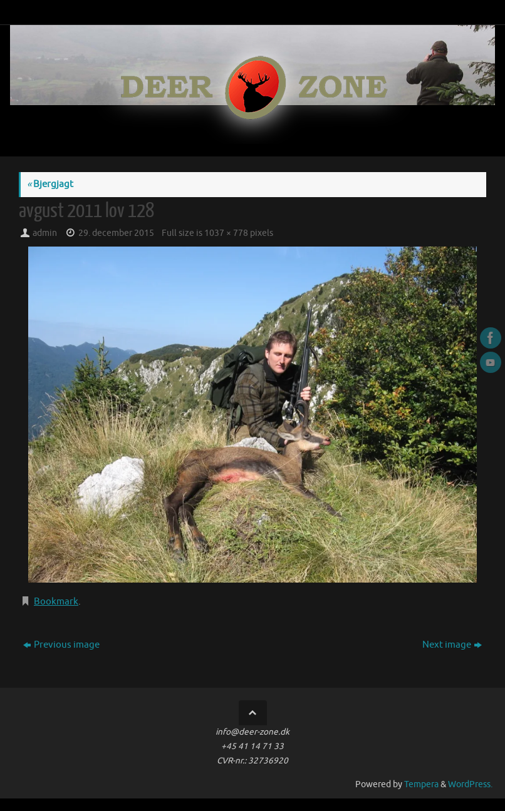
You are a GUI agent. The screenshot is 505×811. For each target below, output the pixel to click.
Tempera (421, 784)
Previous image (61, 645)
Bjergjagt (50, 184)
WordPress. (470, 784)
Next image (452, 645)
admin (45, 233)
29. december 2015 (116, 233)
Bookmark (56, 602)
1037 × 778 (226, 233)
